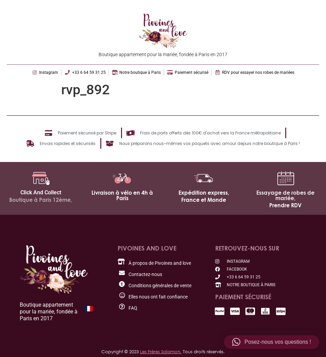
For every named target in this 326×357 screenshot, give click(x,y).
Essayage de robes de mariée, (285, 195)
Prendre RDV (285, 205)
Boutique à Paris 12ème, (40, 199)
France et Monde (203, 199)
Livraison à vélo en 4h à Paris (122, 195)
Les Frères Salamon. (161, 351)
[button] (271, 342)
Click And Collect (40, 192)
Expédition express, (203, 192)
